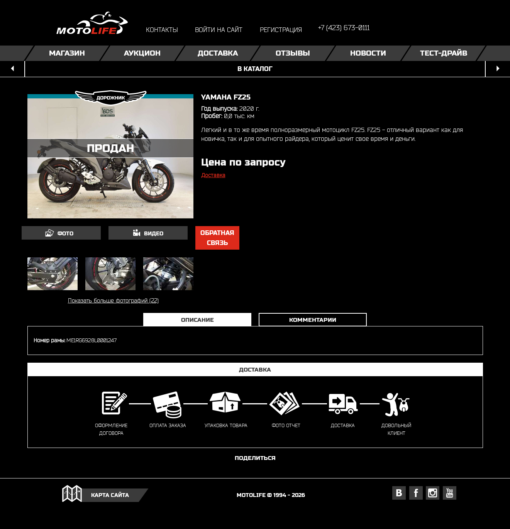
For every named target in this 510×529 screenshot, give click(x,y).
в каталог (255, 69)
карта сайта (110, 495)
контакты (162, 29)
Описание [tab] (197, 319)
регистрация (281, 29)
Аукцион (142, 53)
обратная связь (217, 238)
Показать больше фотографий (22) (113, 300)
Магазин (67, 53)
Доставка (217, 53)
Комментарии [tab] (312, 319)
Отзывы (293, 53)
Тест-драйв (443, 53)
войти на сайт (218, 29)
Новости (368, 53)
